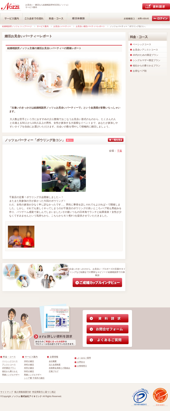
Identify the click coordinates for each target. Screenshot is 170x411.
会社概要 (53, 361)
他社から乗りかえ (10, 371)
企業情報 (54, 357)
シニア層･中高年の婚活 (34, 378)
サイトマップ (6, 392)
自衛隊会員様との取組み (59, 368)
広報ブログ (54, 371)
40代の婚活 (29, 368)
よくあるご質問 (84, 358)
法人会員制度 (54, 365)
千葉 (119, 150)
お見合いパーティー (62, 26)
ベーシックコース (10, 361)
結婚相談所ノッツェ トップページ (17, 26)
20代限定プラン (9, 368)
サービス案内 (42, 26)
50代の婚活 (29, 371)
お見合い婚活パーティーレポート (90, 26)
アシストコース (9, 365)
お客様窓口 (82, 366)
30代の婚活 (29, 365)
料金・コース (9, 357)
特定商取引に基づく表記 (44, 392)
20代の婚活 (29, 361)
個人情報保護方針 (22, 392)
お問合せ (81, 362)
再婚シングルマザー (11, 375)
